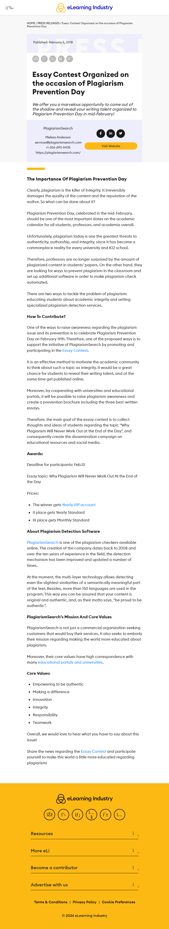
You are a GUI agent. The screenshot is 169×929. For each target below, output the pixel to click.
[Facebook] (49, 814)
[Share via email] (61, 59)
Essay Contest (75, 350)
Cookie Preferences (118, 902)
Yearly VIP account (79, 504)
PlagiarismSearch (43, 542)
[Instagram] (119, 814)
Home (31, 23)
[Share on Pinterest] (69, 59)
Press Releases (49, 23)
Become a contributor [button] (84, 867)
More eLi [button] (84, 850)
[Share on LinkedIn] (52, 59)
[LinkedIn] (77, 814)
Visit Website (111, 146)
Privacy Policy (84, 902)
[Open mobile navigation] (8, 8)
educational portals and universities (70, 662)
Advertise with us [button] (84, 884)
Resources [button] (84, 833)
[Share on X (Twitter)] (44, 59)
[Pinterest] (105, 814)
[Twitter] (63, 814)
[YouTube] (91, 814)
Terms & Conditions (50, 902)
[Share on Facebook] (35, 59)
